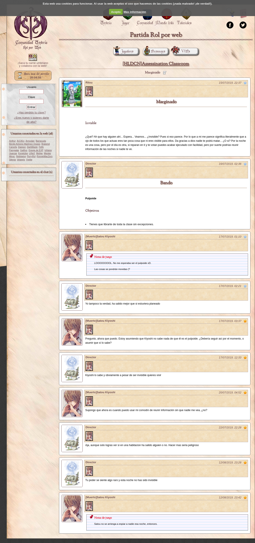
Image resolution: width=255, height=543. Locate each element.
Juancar (13, 153)
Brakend (45, 144)
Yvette (29, 159)
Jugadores (123, 51)
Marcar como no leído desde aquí (245, 83)
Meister (47, 153)
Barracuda (41, 141)
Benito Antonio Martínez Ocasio (24, 144)
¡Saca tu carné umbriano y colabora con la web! (33, 64)
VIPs (181, 51)
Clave (31, 97)
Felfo (41, 147)
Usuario (31, 87)
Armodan (30, 141)
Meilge (39, 153)
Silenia (12, 159)
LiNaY (32, 153)
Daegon (22, 147)
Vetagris (21, 159)
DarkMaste (32, 147)
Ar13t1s (20, 141)
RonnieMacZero (45, 156)
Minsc (12, 156)
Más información (135, 11)
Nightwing (21, 156)
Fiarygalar (14, 150)
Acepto (116, 11)
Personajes (154, 51)
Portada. (31, 28)
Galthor (24, 150)
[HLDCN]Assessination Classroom (155, 64)
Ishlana (48, 150)
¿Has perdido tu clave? (31, 112)
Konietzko (23, 153)
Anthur (12, 141)
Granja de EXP (36, 150)
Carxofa (13, 147)
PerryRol (31, 156)
